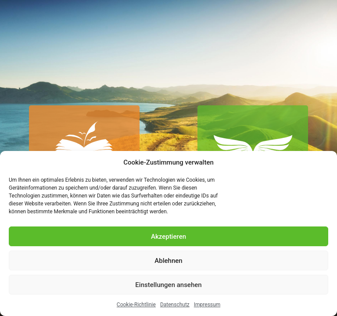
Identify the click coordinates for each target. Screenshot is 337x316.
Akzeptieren (168, 237)
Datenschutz (175, 305)
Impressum (207, 305)
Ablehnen (168, 261)
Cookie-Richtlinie (136, 305)
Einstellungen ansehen (168, 285)
